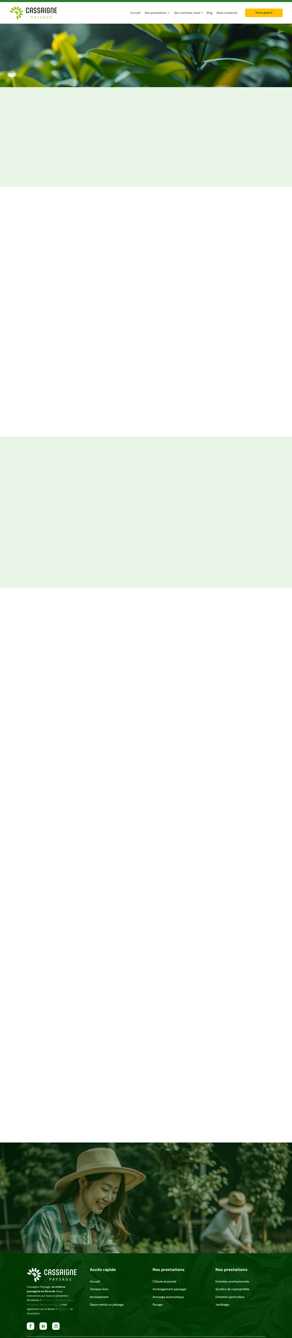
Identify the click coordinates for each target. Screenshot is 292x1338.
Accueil (135, 13)
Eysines (68, 1300)
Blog (209, 13)
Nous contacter (227, 13)
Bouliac (52, 1304)
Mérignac (32, 1304)
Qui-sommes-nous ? (188, 13)
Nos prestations (155, 13)
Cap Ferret (63, 1309)
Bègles (43, 1304)
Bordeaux (46, 1300)
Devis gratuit (264, 13)
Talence (58, 1300)
